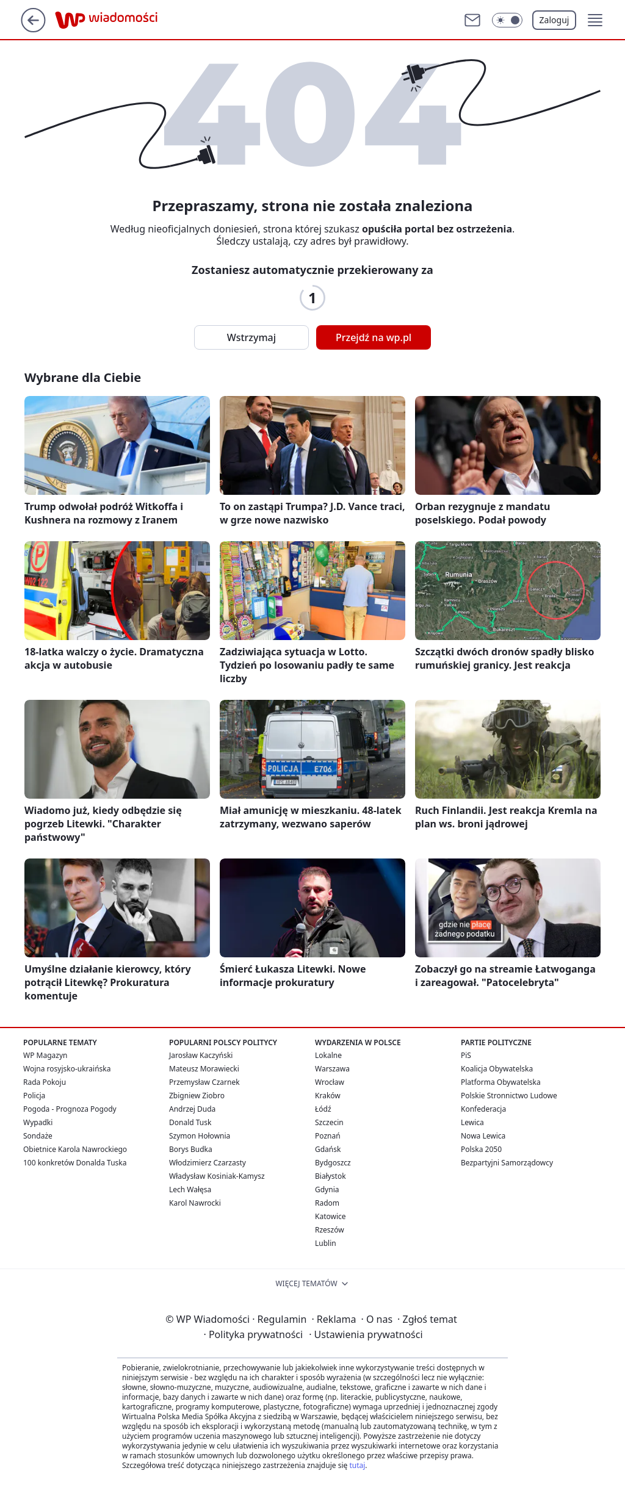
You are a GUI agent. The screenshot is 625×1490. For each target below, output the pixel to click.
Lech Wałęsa (190, 1189)
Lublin (325, 1243)
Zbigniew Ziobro (197, 1095)
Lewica (472, 1122)
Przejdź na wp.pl (373, 337)
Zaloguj (554, 20)
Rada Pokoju (44, 1082)
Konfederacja (483, 1109)
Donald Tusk (190, 1122)
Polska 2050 (481, 1149)
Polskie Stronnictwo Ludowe (509, 1095)
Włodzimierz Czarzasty (207, 1162)
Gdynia (327, 1189)
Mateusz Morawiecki (204, 1069)
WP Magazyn (45, 1055)
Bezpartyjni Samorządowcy (507, 1162)
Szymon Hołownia (199, 1136)
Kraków (328, 1095)
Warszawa (332, 1069)
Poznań (328, 1136)
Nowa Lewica (483, 1136)
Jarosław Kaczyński (201, 1055)
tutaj (357, 1465)
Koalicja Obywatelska (497, 1069)
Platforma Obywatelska (501, 1082)
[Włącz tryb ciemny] (507, 20)
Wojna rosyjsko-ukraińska (66, 1069)
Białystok (330, 1176)
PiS (466, 1055)
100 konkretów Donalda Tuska (74, 1162)
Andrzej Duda (192, 1109)
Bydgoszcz (333, 1162)
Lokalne (328, 1055)
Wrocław (329, 1082)
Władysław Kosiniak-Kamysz (217, 1176)
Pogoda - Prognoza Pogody (70, 1109)
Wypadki (37, 1122)
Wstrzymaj (251, 337)
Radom (327, 1203)
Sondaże (37, 1136)
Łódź (323, 1109)
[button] (595, 20)
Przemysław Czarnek (204, 1082)
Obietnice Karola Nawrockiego (75, 1149)
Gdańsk (328, 1149)
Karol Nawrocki (195, 1203)
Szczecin (329, 1122)
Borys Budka (190, 1149)
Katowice (330, 1216)
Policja (34, 1095)
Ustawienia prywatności (365, 1334)
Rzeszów (329, 1230)
